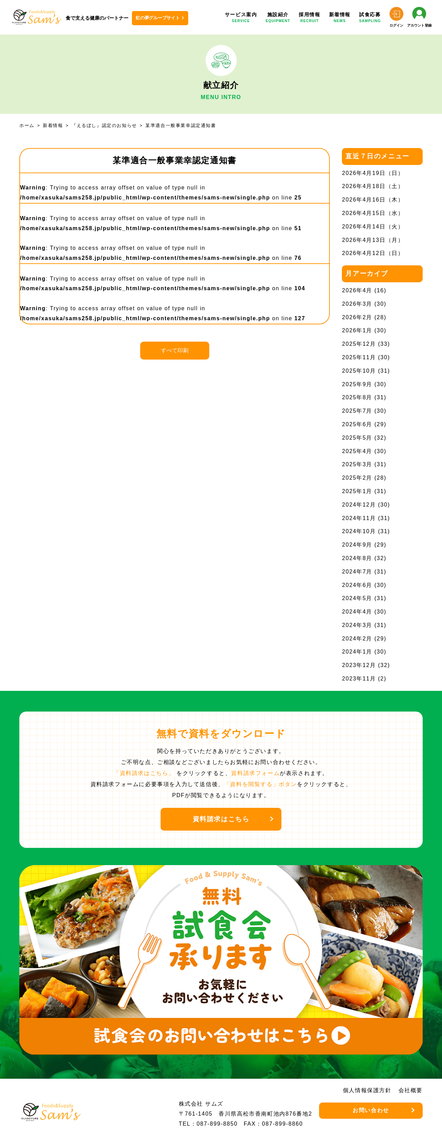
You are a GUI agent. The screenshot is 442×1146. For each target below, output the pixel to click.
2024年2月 (357, 638)
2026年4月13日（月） (373, 240)
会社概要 (410, 1090)
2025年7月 (357, 411)
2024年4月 (357, 612)
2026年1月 (357, 330)
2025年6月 (357, 424)
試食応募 (370, 18)
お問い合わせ (371, 1110)
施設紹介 (278, 18)
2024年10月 (359, 531)
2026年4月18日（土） (373, 186)
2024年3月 (357, 625)
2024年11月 (359, 518)
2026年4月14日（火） (373, 226)
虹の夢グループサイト (158, 17)
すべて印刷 (175, 350)
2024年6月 (357, 585)
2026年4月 (357, 290)
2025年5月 (357, 438)
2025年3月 (357, 464)
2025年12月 (359, 344)
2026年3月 (357, 304)
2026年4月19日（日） (373, 173)
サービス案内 (241, 18)
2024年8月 (357, 558)
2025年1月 (357, 491)
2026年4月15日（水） (373, 213)
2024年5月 (357, 598)
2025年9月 (357, 384)
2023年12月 (359, 665)
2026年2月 (357, 317)
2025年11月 (359, 357)
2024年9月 (357, 545)
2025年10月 (359, 371)
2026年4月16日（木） (373, 200)
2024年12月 (359, 505)
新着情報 (339, 18)
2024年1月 (357, 652)
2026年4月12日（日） (373, 253)
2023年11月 (359, 679)
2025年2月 (357, 478)
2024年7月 (357, 572)
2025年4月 (357, 451)
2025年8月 (357, 397)
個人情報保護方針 (367, 1090)
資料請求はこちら (221, 819)
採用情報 (309, 18)
